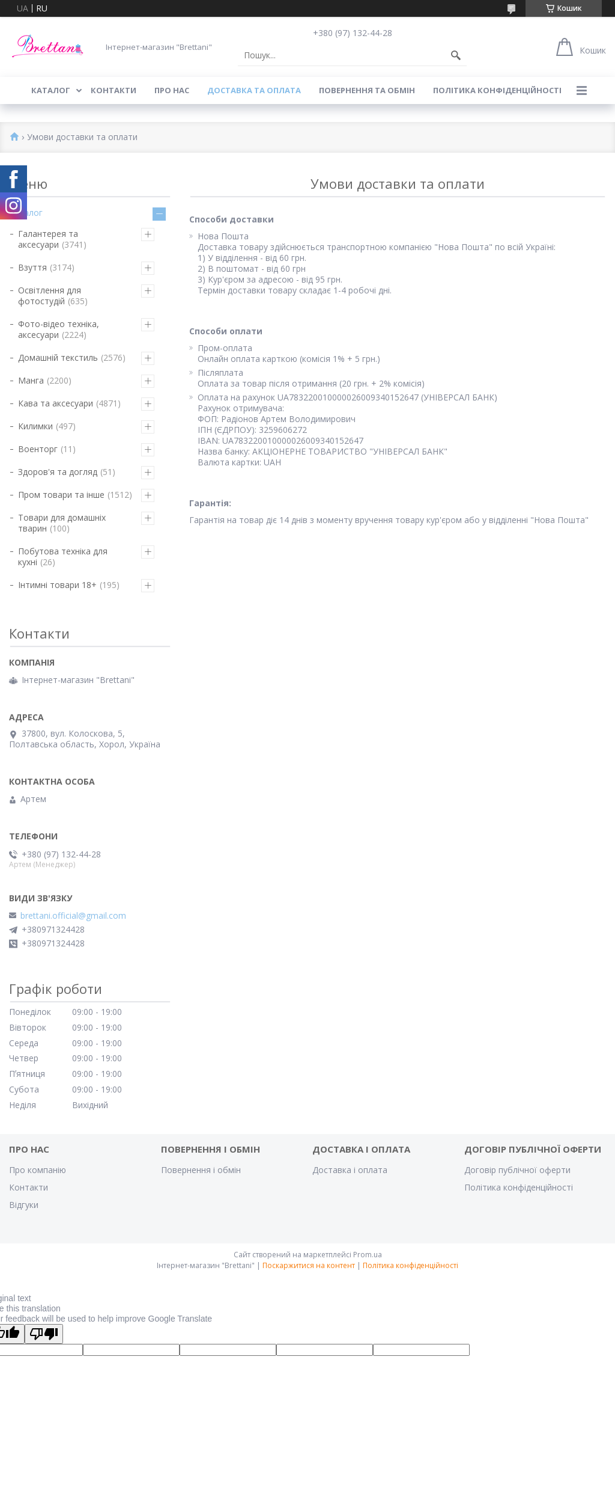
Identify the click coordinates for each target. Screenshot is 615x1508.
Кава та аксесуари (55, 403)
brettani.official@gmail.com (73, 915)
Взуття (32, 267)
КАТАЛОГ (50, 90)
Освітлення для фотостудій (49, 295)
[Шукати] (456, 55)
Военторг (38, 449)
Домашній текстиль (58, 357)
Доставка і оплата (349, 1169)
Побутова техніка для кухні (63, 556)
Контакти (28, 1187)
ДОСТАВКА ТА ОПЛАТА (254, 90)
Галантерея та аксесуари (48, 239)
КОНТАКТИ (113, 90)
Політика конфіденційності (497, 90)
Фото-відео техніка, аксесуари (58, 329)
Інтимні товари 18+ (57, 584)
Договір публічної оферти (517, 1169)
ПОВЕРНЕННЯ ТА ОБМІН (367, 90)
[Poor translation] (44, 1334)
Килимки (35, 426)
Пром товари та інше (61, 494)
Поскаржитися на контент (308, 1265)
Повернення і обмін (201, 1169)
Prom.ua (367, 1254)
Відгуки (23, 1204)
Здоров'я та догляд (57, 471)
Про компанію (37, 1169)
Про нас (171, 90)
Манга (31, 380)
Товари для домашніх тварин (62, 523)
